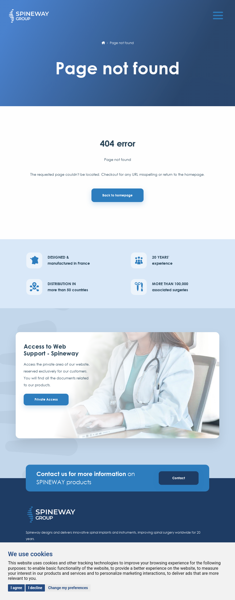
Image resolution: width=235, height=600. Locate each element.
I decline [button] (35, 588)
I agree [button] (16, 588)
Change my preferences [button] (68, 588)
